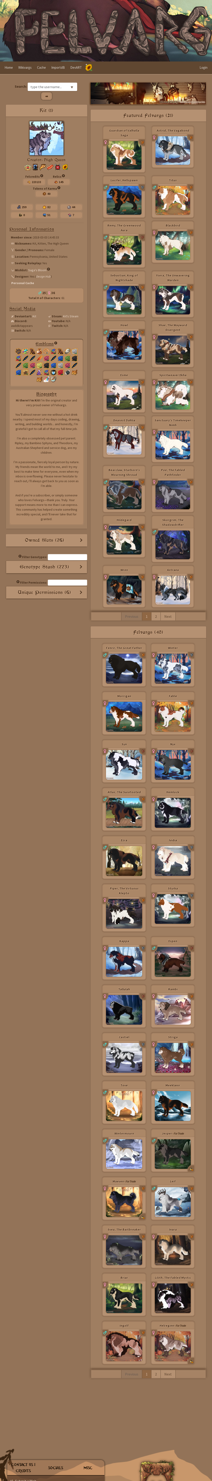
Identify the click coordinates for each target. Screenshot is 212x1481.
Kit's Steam (70, 316)
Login (203, 67)
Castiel (124, 1037)
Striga (173, 1037)
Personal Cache (22, 283)
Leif (173, 1181)
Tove (124, 1085)
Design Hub (43, 276)
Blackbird (173, 225)
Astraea (173, 570)
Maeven (118, 1181)
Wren (124, 570)
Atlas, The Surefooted (124, 792)
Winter (173, 648)
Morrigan (124, 696)
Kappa (124, 941)
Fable (173, 696)
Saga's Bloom (37, 270)
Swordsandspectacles (192, 102)
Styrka (173, 888)
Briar (124, 1278)
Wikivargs (25, 67)
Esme (124, 375)
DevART (76, 67)
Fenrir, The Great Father (124, 648)
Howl (124, 325)
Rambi (173, 989)
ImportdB (58, 67)
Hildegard (124, 520)
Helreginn (167, 1325)
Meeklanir (172, 1085)
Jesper (167, 1133)
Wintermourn (124, 1133)
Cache (41, 67)
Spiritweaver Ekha (172, 375)
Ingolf (124, 1325)
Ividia (173, 840)
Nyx (172, 744)
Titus (173, 180)
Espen (172, 941)
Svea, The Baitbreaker (124, 1229)
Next (168, 616)
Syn (124, 744)
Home (9, 67)
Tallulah (124, 989)
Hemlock (172, 792)
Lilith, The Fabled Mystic (173, 1278)
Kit (34, 316)
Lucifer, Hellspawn (124, 180)
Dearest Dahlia (124, 420)
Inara (173, 1229)
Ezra (124, 840)
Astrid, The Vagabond (173, 130)
